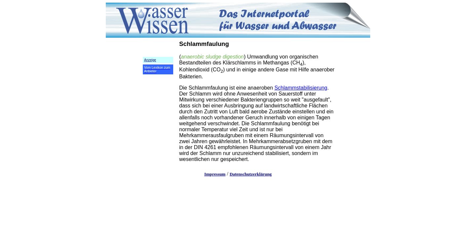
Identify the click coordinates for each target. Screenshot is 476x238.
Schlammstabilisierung (300, 88)
